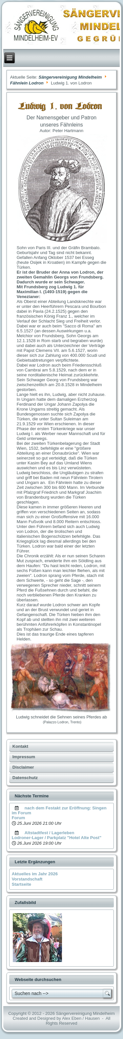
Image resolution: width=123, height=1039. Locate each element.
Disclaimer (23, 767)
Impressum (23, 756)
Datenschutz (25, 777)
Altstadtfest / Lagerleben (49, 832)
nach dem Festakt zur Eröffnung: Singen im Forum (59, 810)
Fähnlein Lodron (27, 83)
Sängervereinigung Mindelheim (70, 77)
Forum (18, 817)
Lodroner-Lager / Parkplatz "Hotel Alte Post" (56, 837)
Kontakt (20, 746)
